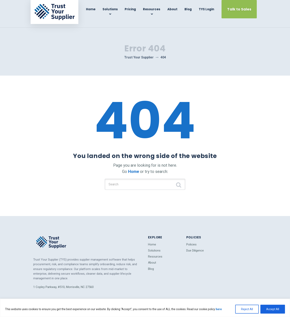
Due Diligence (195, 242)
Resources (152, 9)
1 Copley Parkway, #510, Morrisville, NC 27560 (63, 279)
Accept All (272, 309)
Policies (191, 236)
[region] (145, 308)
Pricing (131, 9)
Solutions (111, 9)
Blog (188, 9)
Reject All (247, 309)
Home (93, 9)
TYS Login (205, 9)
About (173, 9)
